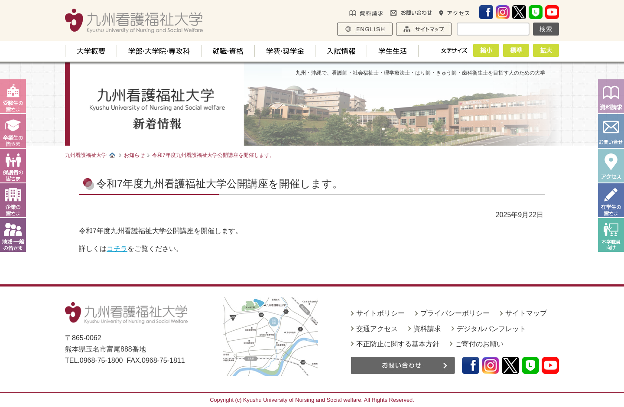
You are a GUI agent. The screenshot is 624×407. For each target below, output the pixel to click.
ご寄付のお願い (479, 344)
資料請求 (427, 328)
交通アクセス (377, 328)
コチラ (117, 248)
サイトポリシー (380, 313)
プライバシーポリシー (455, 313)
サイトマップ (526, 313)
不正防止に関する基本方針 (397, 344)
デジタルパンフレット (491, 328)
